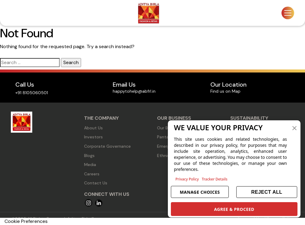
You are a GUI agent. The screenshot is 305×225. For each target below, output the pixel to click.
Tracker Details (215, 179)
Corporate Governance (107, 146)
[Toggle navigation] (287, 13)
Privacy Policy (187, 179)
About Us (93, 128)
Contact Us (95, 183)
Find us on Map (225, 91)
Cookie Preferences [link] (26, 221)
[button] (294, 127)
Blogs (89, 155)
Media (90, 164)
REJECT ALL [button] (266, 192)
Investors (93, 137)
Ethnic (163, 155)
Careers (91, 174)
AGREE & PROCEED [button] (234, 209)
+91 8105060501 (31, 92)
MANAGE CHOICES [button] (200, 192)
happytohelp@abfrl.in (134, 91)
